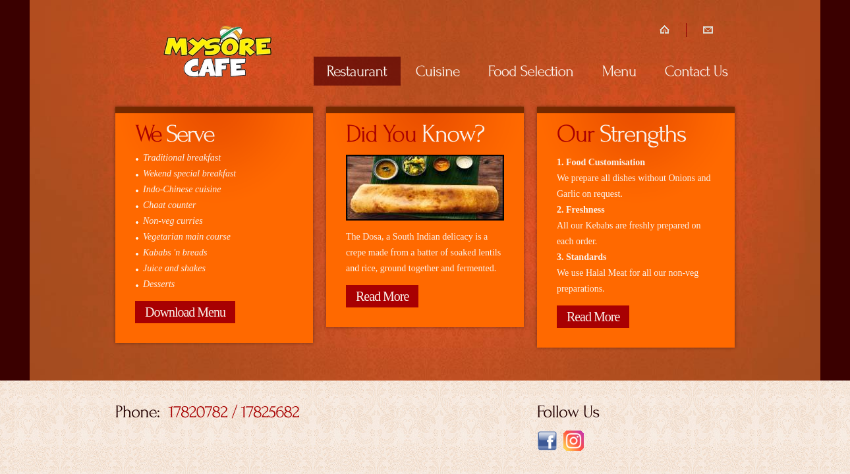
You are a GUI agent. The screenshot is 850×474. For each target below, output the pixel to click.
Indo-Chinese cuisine (182, 189)
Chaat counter (169, 205)
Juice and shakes (174, 268)
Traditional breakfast (182, 158)
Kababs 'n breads (175, 252)
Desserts (159, 284)
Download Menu (185, 312)
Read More (382, 296)
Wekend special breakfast (189, 173)
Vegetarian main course (187, 237)
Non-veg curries (173, 221)
